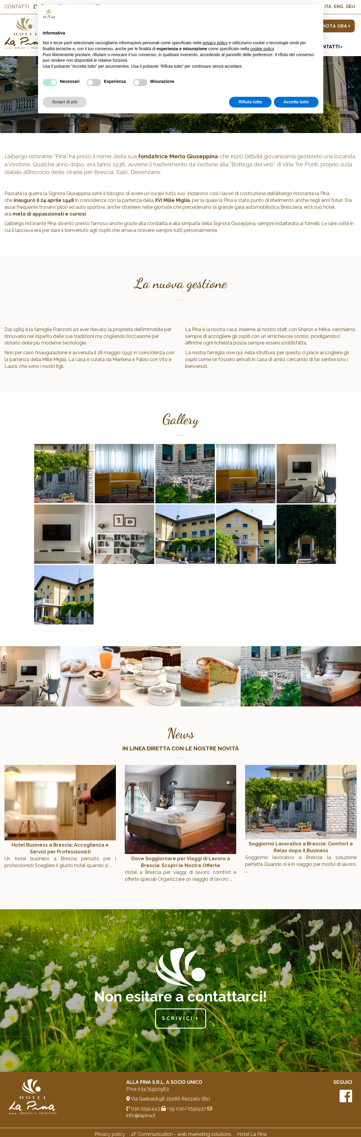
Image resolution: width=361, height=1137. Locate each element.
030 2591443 (143, 1108)
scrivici (180, 1018)
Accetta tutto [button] (296, 101)
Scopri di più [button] (65, 101)
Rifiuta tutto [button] (250, 101)
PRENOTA (331, 26)
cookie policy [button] (262, 48)
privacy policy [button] (215, 42)
